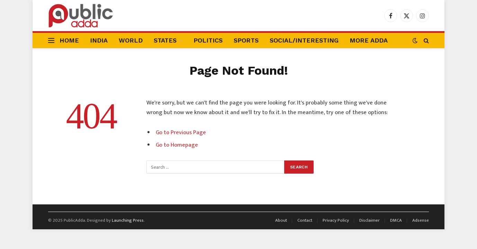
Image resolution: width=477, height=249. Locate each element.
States (165, 40)
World (131, 40)
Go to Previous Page (181, 132)
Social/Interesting (304, 40)
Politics (208, 40)
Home (69, 40)
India (99, 40)
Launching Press (128, 220)
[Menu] (51, 40)
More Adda (369, 40)
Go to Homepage (177, 145)
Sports (246, 40)
